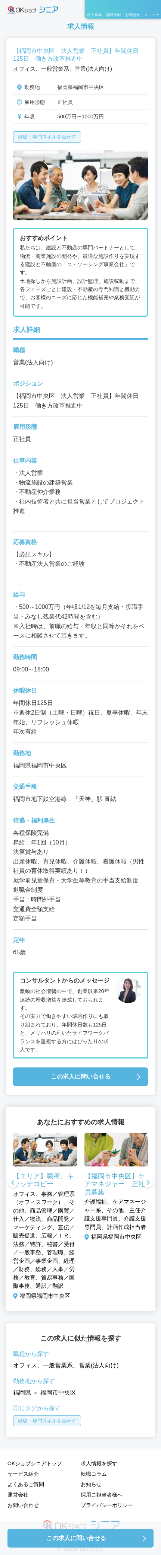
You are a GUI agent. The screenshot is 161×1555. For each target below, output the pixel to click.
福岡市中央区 (58, 1392)
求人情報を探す (99, 1463)
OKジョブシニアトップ (34, 1463)
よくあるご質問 (25, 1484)
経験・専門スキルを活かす (47, 137)
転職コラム (94, 1474)
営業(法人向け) (99, 1365)
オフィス (25, 1365)
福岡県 (22, 1392)
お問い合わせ (23, 1505)
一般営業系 (58, 1365)
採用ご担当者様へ (102, 1495)
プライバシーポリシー (107, 1505)
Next (147, 1183)
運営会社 (17, 1495)
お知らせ (91, 1484)
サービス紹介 (23, 1474)
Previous (13, 1183)
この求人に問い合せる (81, 1076)
